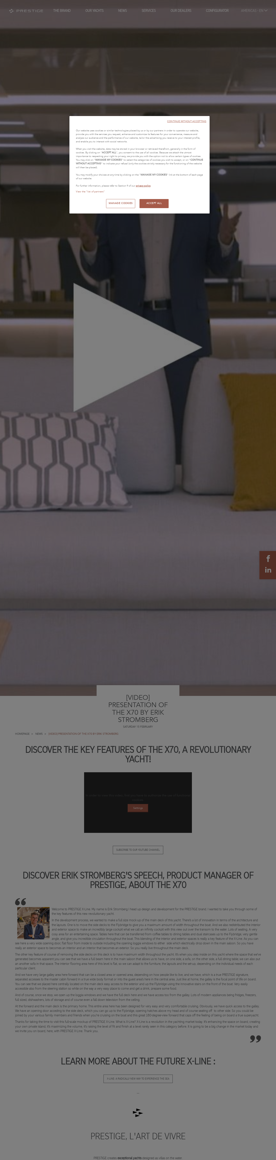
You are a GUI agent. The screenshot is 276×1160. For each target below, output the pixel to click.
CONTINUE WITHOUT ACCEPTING (186, 121)
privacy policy (143, 185)
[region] (139, 164)
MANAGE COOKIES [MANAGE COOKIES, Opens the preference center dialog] (121, 203)
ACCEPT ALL (154, 203)
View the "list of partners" (90, 191)
